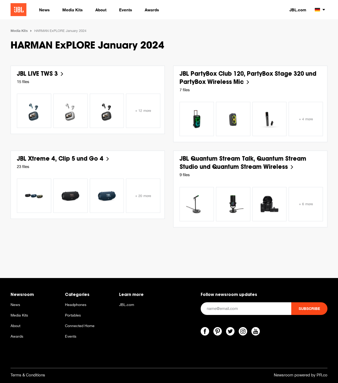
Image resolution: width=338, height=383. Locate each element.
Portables (73, 315)
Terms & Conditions (28, 375)
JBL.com (297, 9)
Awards (17, 336)
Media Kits (19, 30)
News (15, 305)
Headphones (75, 305)
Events (70, 336)
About (15, 326)
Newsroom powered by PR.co (300, 375)
